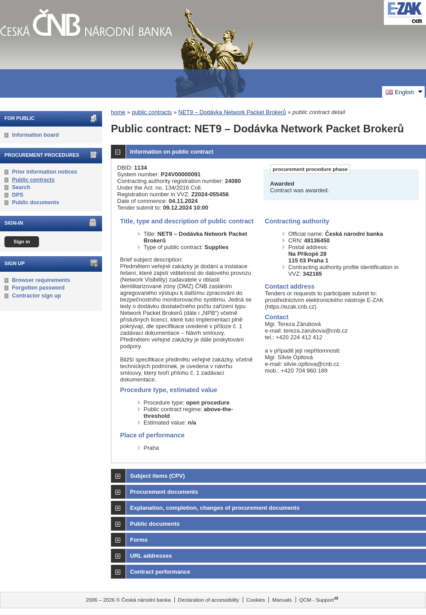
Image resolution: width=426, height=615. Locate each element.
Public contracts (33, 180)
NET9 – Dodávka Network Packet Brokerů (232, 112)
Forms (139, 539)
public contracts (152, 112)
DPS (17, 195)
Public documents (35, 202)
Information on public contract (171, 151)
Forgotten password (38, 288)
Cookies (255, 600)
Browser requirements (41, 280)
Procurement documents (164, 491)
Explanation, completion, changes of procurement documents (215, 507)
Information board (35, 135)
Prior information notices (44, 172)
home (118, 112)
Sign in (21, 241)
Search (21, 187)
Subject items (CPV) (157, 475)
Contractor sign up (36, 296)
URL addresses (151, 555)
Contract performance (160, 571)
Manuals (282, 600)
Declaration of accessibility (208, 600)
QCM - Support (316, 600)
